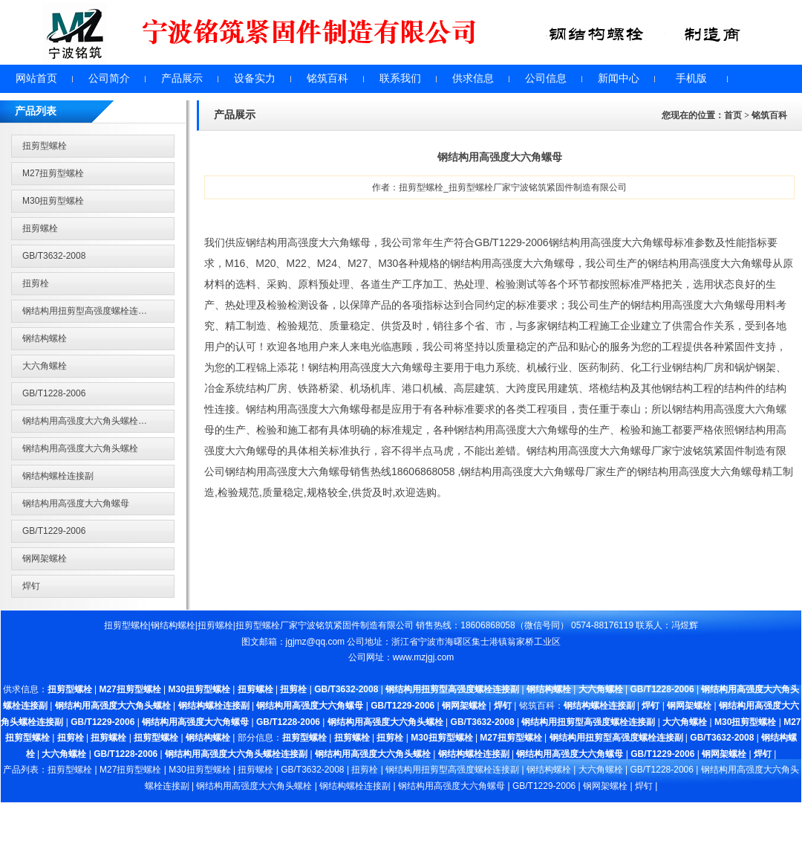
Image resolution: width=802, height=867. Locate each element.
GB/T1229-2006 (53, 531)
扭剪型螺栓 (44, 146)
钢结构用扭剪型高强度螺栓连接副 (89, 311)
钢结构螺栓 (44, 338)
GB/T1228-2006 (53, 393)
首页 (733, 115)
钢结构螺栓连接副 (58, 476)
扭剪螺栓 (40, 228)
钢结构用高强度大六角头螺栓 (80, 448)
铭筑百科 (327, 78)
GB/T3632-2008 (53, 256)
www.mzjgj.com (423, 657)
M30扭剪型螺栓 (53, 201)
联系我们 (400, 78)
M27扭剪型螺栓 (53, 173)
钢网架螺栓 (44, 558)
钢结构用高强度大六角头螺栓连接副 (93, 421)
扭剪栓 (35, 283)
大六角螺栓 (44, 366)
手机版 (691, 78)
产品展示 (182, 78)
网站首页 (36, 78)
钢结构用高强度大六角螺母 (75, 503)
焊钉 (31, 586)
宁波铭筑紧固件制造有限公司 (356, 625)
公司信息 (546, 78)
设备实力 (255, 78)
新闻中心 (618, 78)
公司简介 (109, 78)
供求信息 (473, 78)
